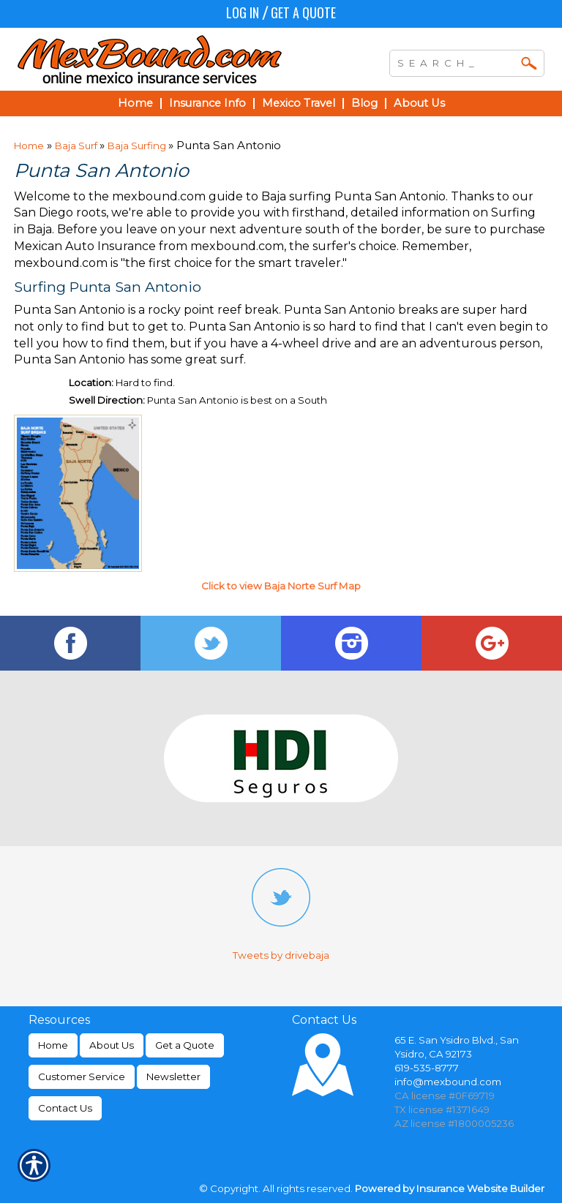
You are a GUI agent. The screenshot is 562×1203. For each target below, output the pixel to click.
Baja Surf (77, 145)
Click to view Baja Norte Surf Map (281, 586)
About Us (111, 1045)
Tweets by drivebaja (281, 955)
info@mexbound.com (447, 1081)
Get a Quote (303, 12)
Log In (242, 12)
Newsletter (173, 1076)
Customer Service (81, 1076)
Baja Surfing (138, 145)
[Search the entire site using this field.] (456, 61)
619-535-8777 (426, 1068)
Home (29, 145)
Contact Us (65, 1108)
